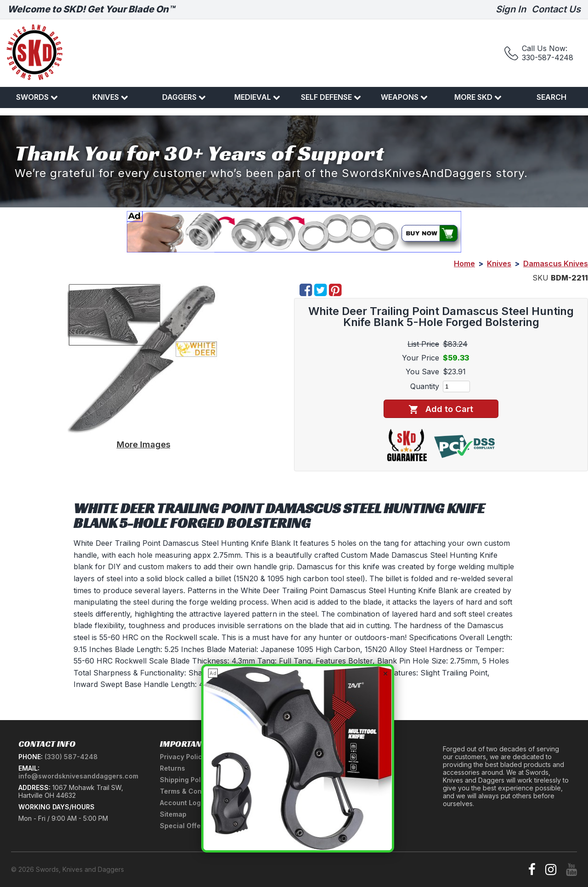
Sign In (511, 9)
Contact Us (556, 9)
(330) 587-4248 (71, 757)
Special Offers (183, 826)
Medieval (257, 97)
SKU (540, 277)
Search (551, 97)
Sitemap (173, 814)
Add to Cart (441, 409)
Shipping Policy (185, 780)
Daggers (184, 97)
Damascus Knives (555, 263)
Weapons (404, 97)
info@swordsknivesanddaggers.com (78, 776)
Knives (110, 97)
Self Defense (331, 97)
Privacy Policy (183, 757)
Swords (37, 97)
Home (464, 263)
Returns (172, 768)
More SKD (478, 97)
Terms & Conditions (192, 791)
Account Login (183, 803)
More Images (143, 444)
